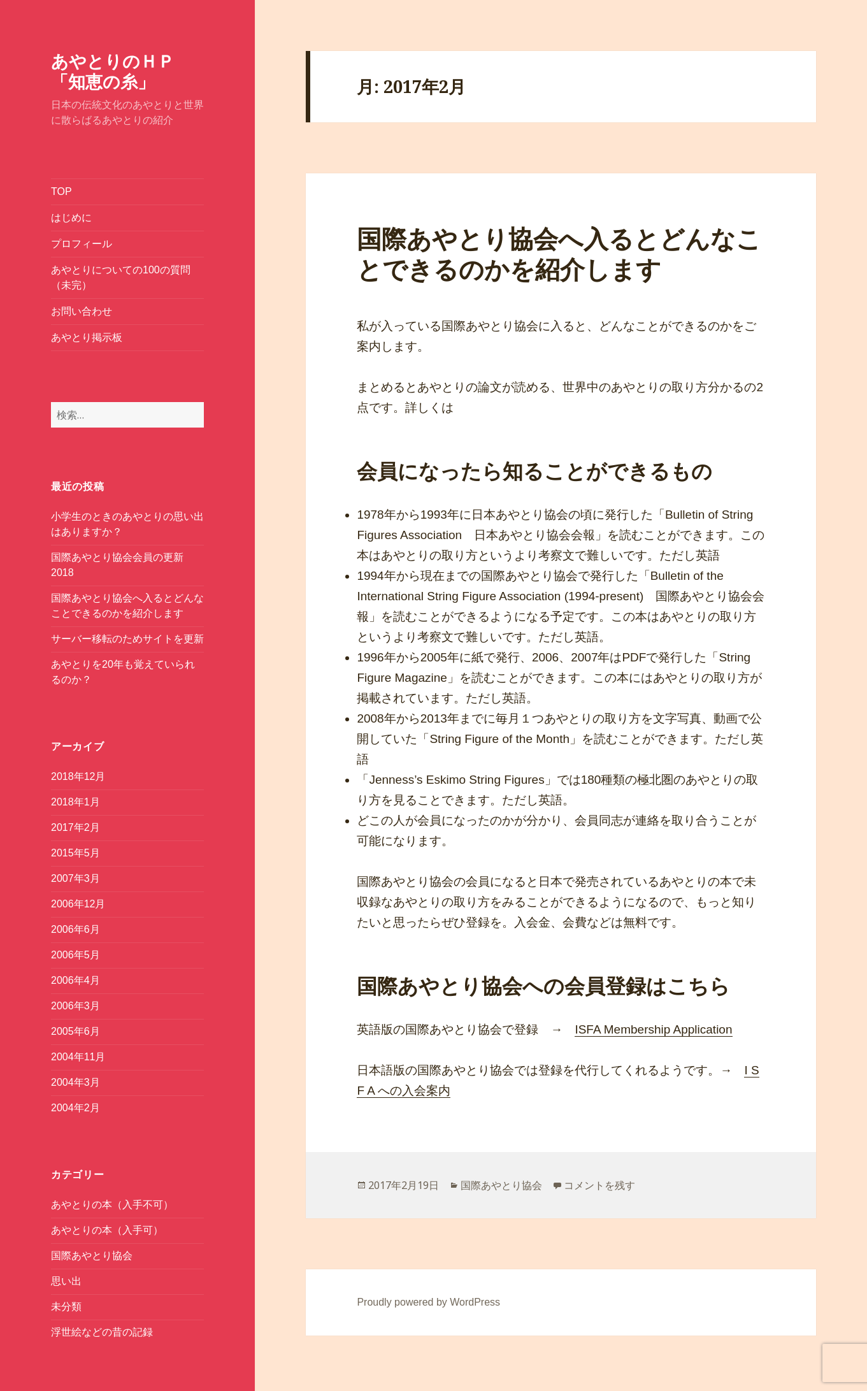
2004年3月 (75, 1082)
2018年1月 (75, 801)
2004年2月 (75, 1107)
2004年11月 (78, 1056)
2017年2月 (75, 827)
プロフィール (81, 243)
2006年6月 (75, 929)
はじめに (71, 217)
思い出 (66, 1281)
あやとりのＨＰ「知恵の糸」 (113, 71)
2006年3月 (75, 1005)
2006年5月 (75, 954)
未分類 (66, 1306)
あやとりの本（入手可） (107, 1230)
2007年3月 (75, 878)
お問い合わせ (81, 311)
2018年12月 (78, 776)
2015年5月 (75, 852)
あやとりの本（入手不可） (112, 1204)
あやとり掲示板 (86, 337)
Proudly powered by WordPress (428, 1302)
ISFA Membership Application (653, 1029)
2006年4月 (75, 980)
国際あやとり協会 (92, 1255)
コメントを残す (599, 1185)
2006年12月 (78, 903)
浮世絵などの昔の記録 (102, 1332)
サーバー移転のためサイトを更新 (127, 638)
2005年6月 (75, 1031)
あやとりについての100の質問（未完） (120, 277)
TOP (61, 191)
